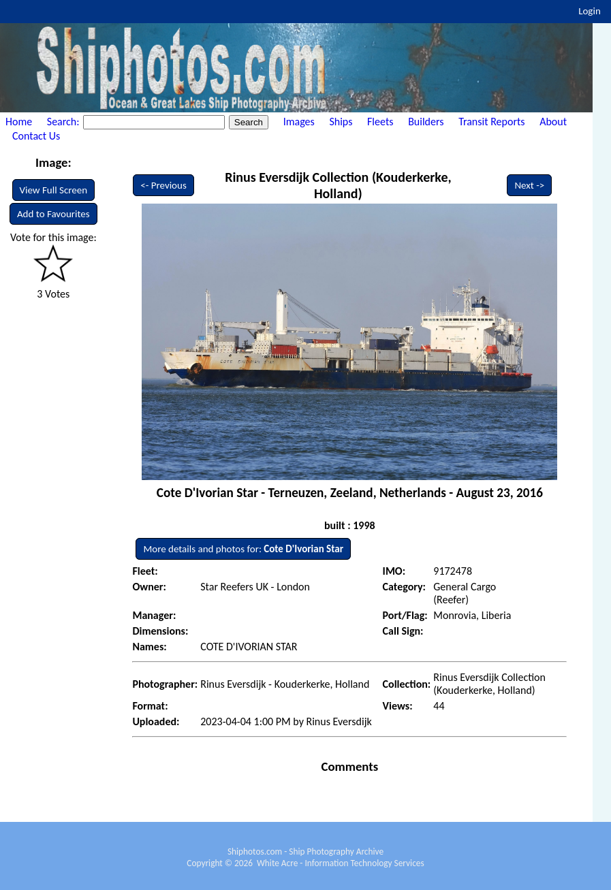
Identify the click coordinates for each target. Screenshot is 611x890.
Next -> (529, 185)
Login (589, 11)
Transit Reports (491, 121)
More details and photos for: (243, 549)
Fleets (380, 121)
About (553, 121)
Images (299, 121)
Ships (340, 121)
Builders (425, 121)
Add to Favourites (53, 214)
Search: (64, 121)
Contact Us (36, 135)
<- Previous (163, 185)
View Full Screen (54, 190)
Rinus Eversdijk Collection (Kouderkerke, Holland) (338, 185)
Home (18, 121)
